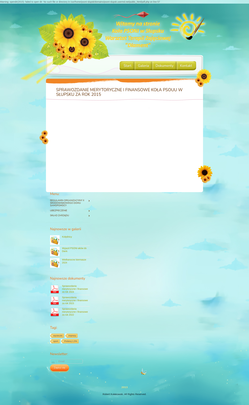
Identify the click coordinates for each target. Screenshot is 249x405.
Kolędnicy (67, 236)
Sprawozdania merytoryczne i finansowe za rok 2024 (75, 289)
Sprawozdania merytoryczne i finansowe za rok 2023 (75, 300)
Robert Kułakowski (113, 394)
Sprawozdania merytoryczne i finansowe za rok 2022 (75, 312)
